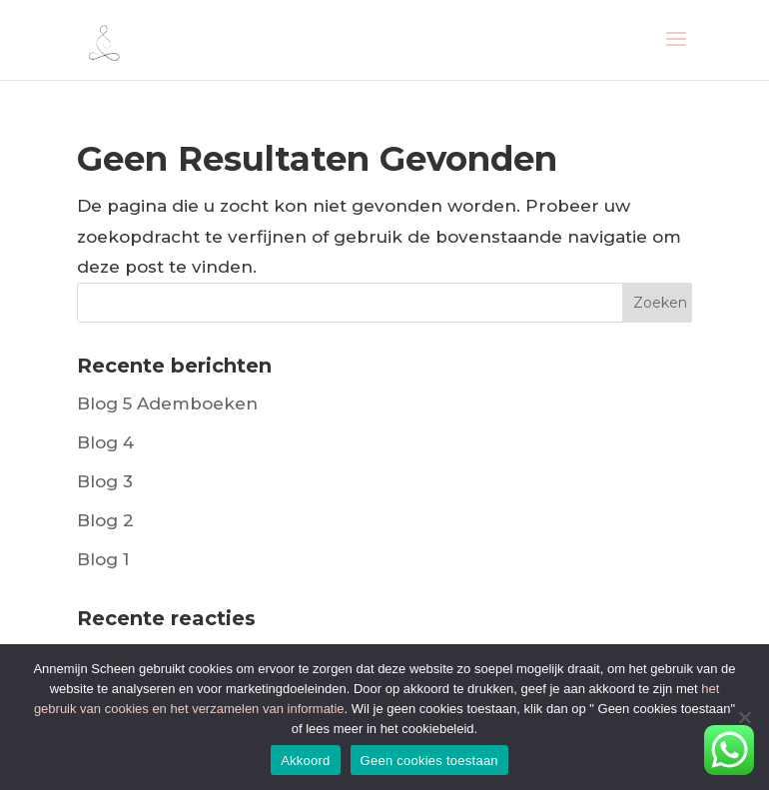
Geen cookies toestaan (429, 760)
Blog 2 (105, 520)
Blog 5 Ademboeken (167, 403)
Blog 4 (105, 442)
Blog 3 (105, 481)
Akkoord (305, 760)
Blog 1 (103, 559)
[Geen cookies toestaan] (744, 717)
